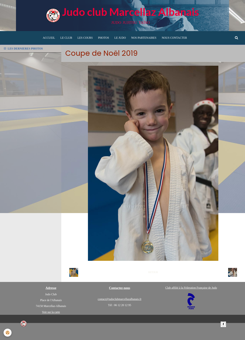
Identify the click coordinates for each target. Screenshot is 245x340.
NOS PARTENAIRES (143, 37)
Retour (153, 272)
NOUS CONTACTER (174, 37)
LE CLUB (66, 37)
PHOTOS (103, 37)
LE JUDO (120, 37)
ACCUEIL (49, 37)
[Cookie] (8, 333)
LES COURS (85, 37)
